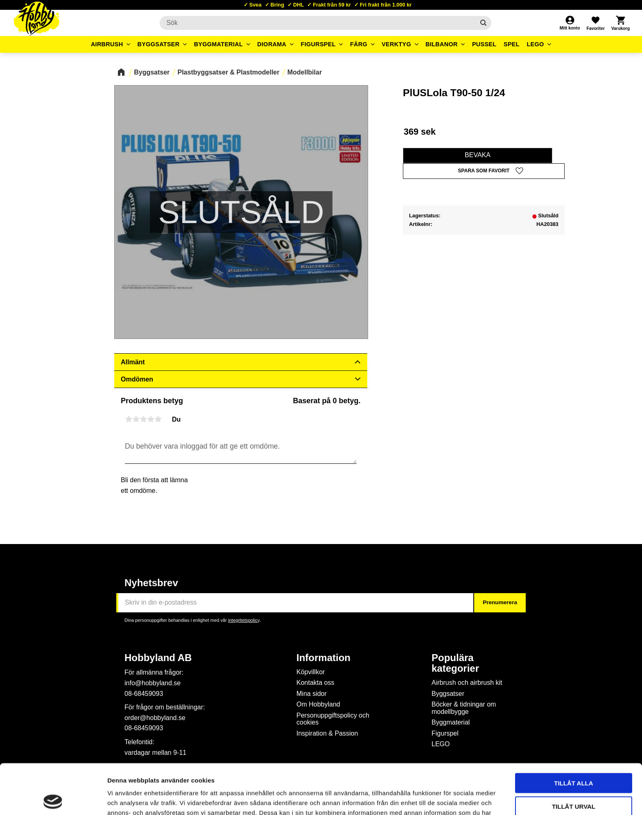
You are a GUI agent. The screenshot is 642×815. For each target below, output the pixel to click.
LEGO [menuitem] (535, 44)
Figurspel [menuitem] (318, 44)
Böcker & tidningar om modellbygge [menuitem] (464, 708)
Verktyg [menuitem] (396, 44)
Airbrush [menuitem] (107, 44)
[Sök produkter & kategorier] (317, 23)
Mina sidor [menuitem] (311, 693)
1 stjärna (128, 419)
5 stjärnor (158, 419)
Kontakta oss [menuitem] (315, 682)
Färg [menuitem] (358, 44)
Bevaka (478, 154)
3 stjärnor (143, 419)
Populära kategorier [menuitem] (455, 663)
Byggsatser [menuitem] (159, 44)
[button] (595, 23)
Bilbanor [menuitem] (441, 44)
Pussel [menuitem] (484, 44)
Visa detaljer (445, 798)
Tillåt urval (573, 756)
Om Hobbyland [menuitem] (318, 704)
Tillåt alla (573, 732)
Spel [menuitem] (512, 44)
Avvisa (574, 779)
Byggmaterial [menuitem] (218, 44)
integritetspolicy (243, 620)
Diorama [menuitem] (271, 44)
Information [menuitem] (323, 657)
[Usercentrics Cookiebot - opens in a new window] (53, 799)
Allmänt (133, 362)
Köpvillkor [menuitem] (310, 671)
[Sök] (483, 23)
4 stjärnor (150, 419)
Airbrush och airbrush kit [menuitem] (467, 682)
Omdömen (137, 379)
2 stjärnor (136, 419)
